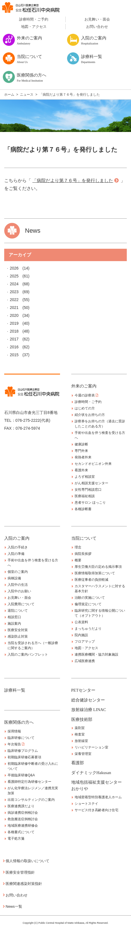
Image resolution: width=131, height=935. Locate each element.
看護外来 (81, 470)
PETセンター (83, 690)
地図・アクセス (34, 26)
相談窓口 (14, 617)
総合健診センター (88, 700)
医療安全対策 (18, 630)
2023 (14, 292)
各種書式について (21, 832)
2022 (14, 299)
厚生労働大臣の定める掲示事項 (98, 567)
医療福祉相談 (85, 496)
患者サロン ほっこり (90, 503)
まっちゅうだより (88, 629)
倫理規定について (88, 604)
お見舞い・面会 (97, 19)
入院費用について (21, 604)
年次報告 (16, 744)
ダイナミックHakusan (91, 772)
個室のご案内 (18, 572)
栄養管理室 (83, 754)
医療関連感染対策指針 (24, 884)
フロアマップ (85, 641)
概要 (78, 560)
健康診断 (81, 444)
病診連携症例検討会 (23, 813)
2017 (14, 339)
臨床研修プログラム (23, 751)
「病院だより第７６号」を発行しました (72, 180)
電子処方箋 (16, 838)
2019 (14, 323)
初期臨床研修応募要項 (24, 757)
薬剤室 (80, 728)
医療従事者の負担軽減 (91, 580)
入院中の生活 (18, 585)
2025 (14, 276)
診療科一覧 (14, 690)
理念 (78, 547)
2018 (14, 331)
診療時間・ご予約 (33, 19)
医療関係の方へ (19, 722)
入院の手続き (18, 547)
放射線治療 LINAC (88, 709)
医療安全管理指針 (20, 872)
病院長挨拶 (83, 554)
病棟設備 (14, 578)
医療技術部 (81, 719)
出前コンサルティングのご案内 (31, 800)
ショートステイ (86, 804)
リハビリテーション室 (91, 747)
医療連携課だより (21, 806)
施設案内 (14, 623)
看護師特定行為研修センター (29, 782)
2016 (14, 347)
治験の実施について (90, 598)
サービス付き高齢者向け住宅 (96, 810)
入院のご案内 (16, 538)
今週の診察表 (86, 395)
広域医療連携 (85, 661)
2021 (14, 307)
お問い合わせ (97, 26)
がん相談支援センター (91, 483)
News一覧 (14, 906)
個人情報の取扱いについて (27, 861)
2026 (14, 268)
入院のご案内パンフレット (28, 654)
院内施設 (81, 635)
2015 (14, 355)
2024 (14, 284)
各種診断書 (83, 509)
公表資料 (81, 622)
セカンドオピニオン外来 (93, 464)
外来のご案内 (83, 386)
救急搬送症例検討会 (23, 819)
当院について (83, 538)
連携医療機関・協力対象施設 (96, 654)
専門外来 (81, 451)
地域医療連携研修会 (23, 826)
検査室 (80, 734)
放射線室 (81, 741)
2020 (14, 315)
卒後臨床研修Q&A (21, 775)
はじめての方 (85, 408)
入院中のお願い (19, 591)
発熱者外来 (83, 457)
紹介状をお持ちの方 (90, 415)
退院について (18, 611)
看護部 (77, 763)
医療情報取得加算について (95, 573)
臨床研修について (21, 738)
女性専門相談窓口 (88, 490)
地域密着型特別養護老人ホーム (98, 797)
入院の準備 (16, 554)
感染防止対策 (18, 636)
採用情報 (14, 731)
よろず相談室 (85, 477)
